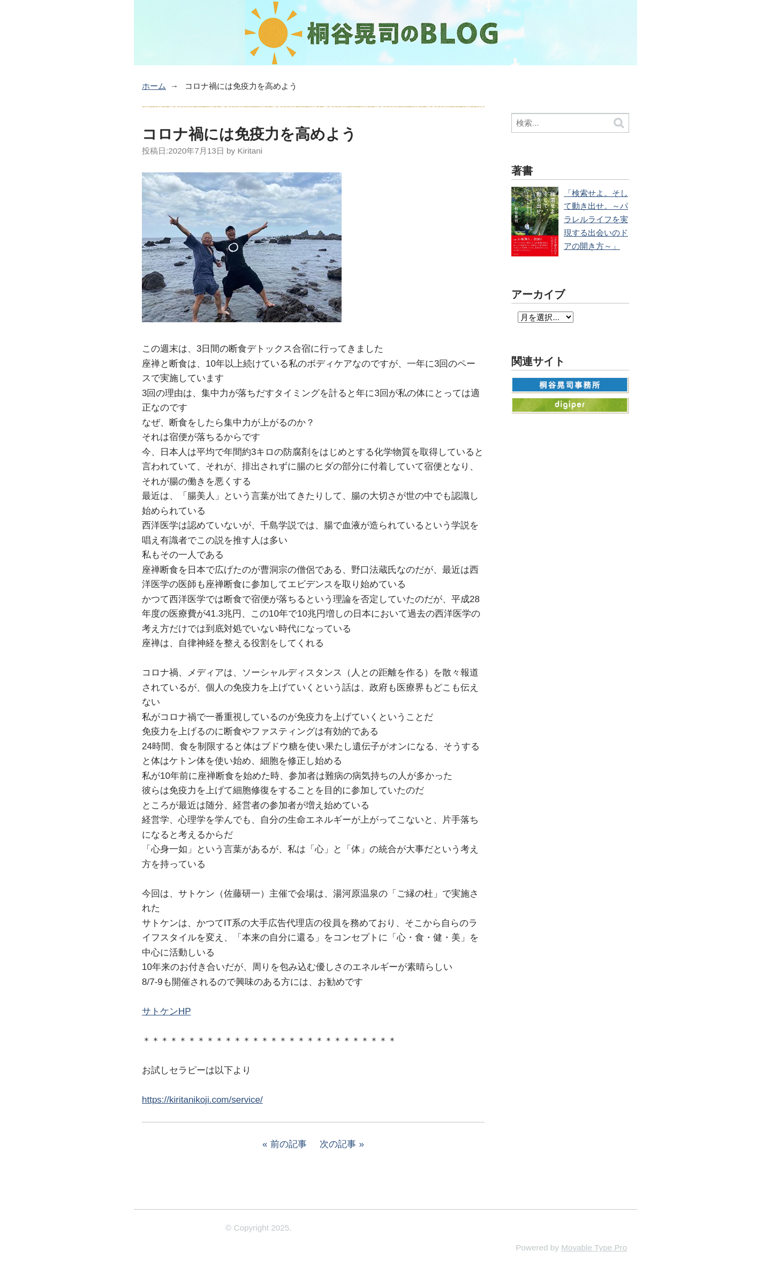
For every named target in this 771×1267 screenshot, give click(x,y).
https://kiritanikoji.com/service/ (202, 1100)
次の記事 (338, 1144)
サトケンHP (166, 1011)
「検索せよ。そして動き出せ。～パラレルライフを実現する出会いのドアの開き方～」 (596, 219)
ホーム (154, 85)
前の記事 (288, 1144)
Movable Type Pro (594, 1247)
